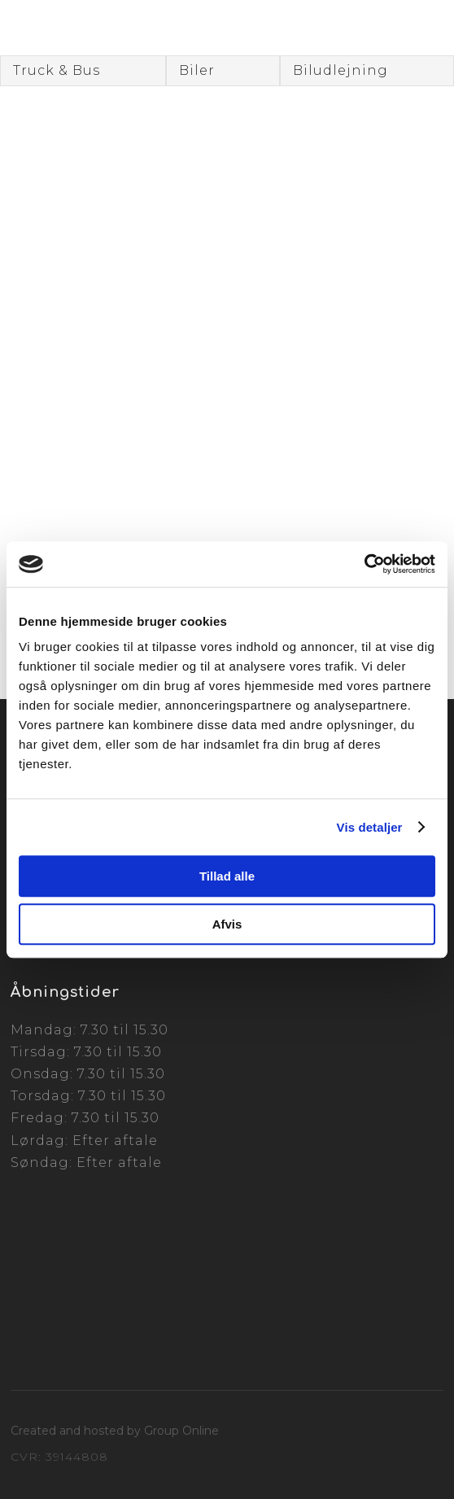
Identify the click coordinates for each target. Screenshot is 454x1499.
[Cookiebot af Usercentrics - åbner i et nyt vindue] (364, 564)
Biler (197, 70)
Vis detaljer (370, 827)
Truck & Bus (56, 70)
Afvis (227, 924)
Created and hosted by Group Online (115, 1430)
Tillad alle (227, 876)
